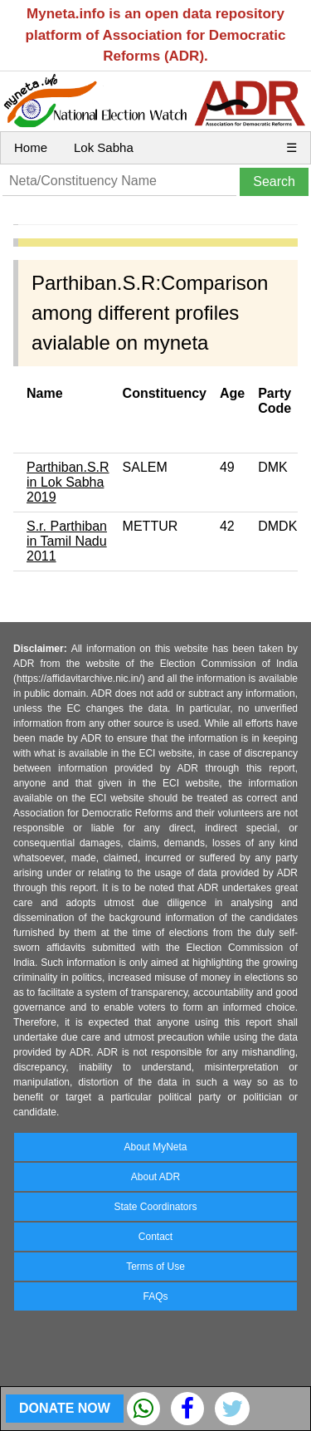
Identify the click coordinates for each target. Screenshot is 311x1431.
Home (30, 147)
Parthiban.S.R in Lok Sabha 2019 (68, 482)
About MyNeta (155, 1147)
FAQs (155, 1296)
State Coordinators (155, 1207)
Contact (155, 1236)
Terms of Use (155, 1266)
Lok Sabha (104, 147)
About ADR (155, 1177)
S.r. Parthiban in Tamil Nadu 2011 (67, 541)
